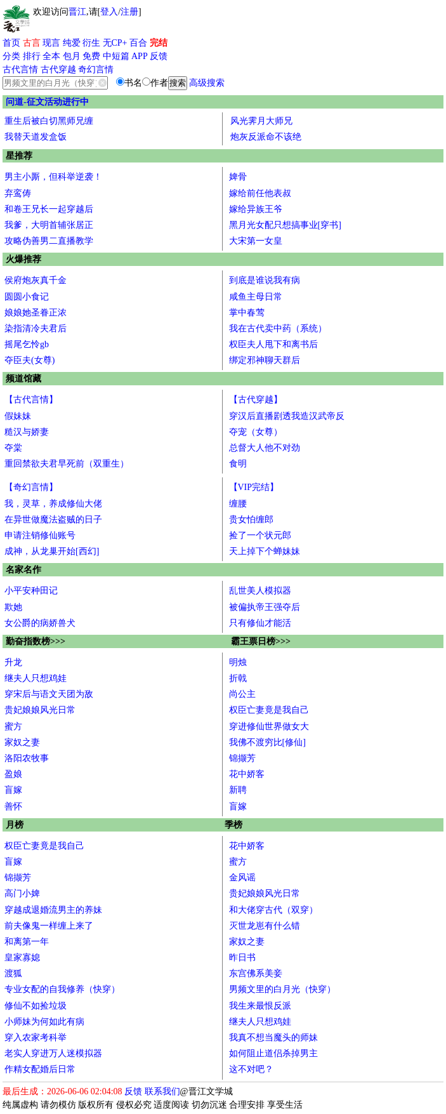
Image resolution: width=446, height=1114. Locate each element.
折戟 (238, 678)
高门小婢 (22, 893)
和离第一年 (26, 941)
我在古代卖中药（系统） (278, 328)
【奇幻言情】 (31, 487)
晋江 (77, 12)
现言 (51, 43)
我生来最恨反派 (260, 1006)
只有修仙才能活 (260, 623)
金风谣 (242, 877)
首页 (11, 43)
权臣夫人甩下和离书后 (273, 344)
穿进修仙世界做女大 (269, 726)
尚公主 (242, 694)
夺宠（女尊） (255, 432)
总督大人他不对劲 (264, 448)
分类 (11, 56)
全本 (51, 56)
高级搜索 (207, 83)
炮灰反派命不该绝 (265, 137)
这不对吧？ (251, 1069)
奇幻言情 (96, 69)
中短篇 (116, 56)
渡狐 (13, 973)
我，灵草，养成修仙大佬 (53, 503)
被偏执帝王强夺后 (264, 607)
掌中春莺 (247, 312)
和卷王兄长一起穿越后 (48, 209)
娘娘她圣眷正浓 (35, 312)
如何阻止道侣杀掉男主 (273, 1053)
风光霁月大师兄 (261, 121)
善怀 (13, 806)
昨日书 (242, 957)
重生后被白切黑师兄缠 (48, 121)
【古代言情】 (31, 399)
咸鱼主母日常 (255, 297)
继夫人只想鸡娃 (35, 678)
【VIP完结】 (254, 487)
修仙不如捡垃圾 (35, 1006)
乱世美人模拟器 (260, 590)
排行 (32, 56)
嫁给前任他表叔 (260, 193)
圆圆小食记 (26, 297)
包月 (72, 56)
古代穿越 (58, 69)
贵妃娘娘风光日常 (39, 710)
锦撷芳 (242, 758)
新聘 (238, 790)
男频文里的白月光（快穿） (282, 989)
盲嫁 (13, 790)
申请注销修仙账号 (39, 535)
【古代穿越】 (255, 399)
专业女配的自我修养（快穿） (62, 989)
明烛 (238, 662)
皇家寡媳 (22, 957)
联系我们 (162, 1091)
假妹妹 (17, 416)
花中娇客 (247, 774)
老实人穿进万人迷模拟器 (53, 1053)
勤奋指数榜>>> (35, 641)
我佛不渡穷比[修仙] (267, 742)
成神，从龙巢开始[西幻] (51, 551)
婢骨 (238, 177)
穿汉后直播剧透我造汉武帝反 (286, 416)
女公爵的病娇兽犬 (39, 623)
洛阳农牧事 (26, 758)
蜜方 (13, 726)
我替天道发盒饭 (35, 137)
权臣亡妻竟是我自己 (269, 710)
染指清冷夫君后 (35, 328)
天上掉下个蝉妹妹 (264, 551)
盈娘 (13, 774)
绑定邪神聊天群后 (264, 360)
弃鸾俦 (17, 193)
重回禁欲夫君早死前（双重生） (66, 463)
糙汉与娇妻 (26, 432)
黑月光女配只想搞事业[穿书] (285, 225)
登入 (109, 12)
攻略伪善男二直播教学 (48, 241)
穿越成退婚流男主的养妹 (53, 910)
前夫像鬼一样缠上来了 (48, 926)
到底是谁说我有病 (264, 280)
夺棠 (13, 448)
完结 (158, 43)
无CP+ (115, 43)
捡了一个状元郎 (260, 535)
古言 (32, 43)
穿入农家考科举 (35, 1037)
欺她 (13, 607)
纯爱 (72, 43)
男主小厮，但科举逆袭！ (53, 177)
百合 (138, 43)
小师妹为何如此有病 (44, 1021)
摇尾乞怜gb (26, 344)
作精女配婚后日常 (39, 1069)
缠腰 (238, 503)
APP (139, 56)
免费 (91, 56)
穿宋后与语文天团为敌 (48, 694)
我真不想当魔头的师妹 (273, 1037)
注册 (129, 12)
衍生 (91, 43)
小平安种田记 (31, 590)
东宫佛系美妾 (255, 973)
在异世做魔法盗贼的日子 (53, 519)
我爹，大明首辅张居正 (48, 225)
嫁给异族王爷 (255, 209)
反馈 (158, 56)
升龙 (13, 662)
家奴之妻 (22, 742)
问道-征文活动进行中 (47, 102)
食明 (238, 463)
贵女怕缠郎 (251, 519)
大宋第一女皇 (255, 241)
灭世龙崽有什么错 (264, 926)
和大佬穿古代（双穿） (273, 910)
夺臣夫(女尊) (29, 360)
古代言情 (20, 69)
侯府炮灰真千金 (35, 280)
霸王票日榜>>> (261, 641)
